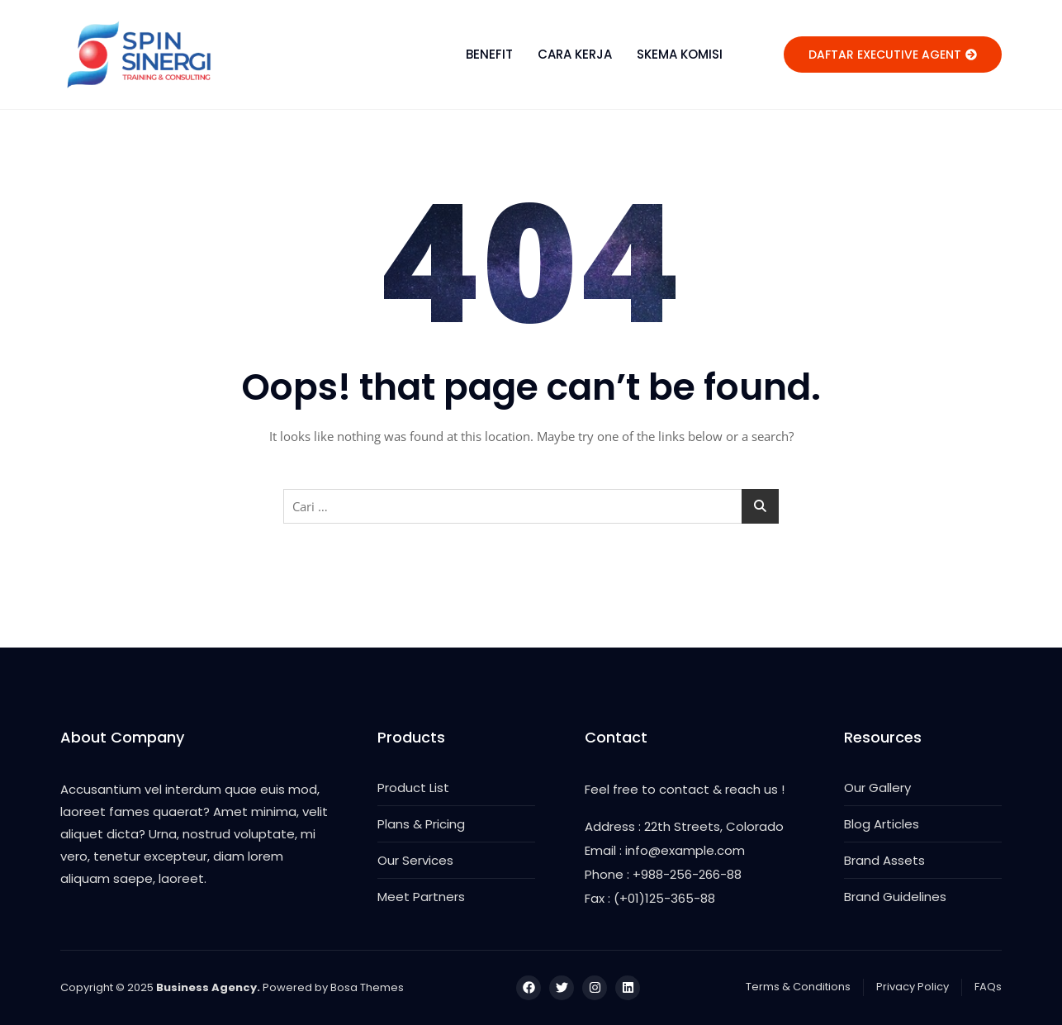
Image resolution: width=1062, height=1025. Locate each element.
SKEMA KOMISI (680, 54)
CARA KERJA (575, 54)
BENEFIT (489, 54)
